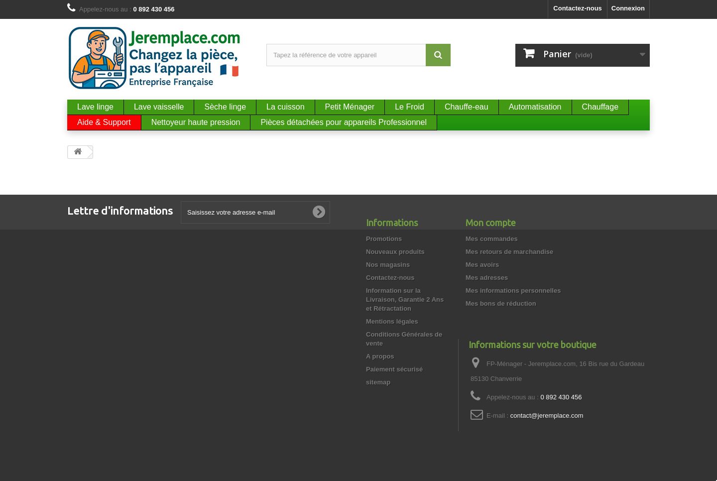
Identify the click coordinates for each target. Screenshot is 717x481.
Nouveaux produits (395, 251)
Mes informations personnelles (513, 290)
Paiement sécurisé (394, 369)
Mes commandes (492, 238)
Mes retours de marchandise (509, 251)
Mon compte (491, 223)
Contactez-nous (577, 8)
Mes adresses (487, 277)
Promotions (384, 238)
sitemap (378, 382)
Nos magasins (388, 264)
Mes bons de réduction (501, 303)
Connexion (628, 8)
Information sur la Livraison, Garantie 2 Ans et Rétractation (405, 299)
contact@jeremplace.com (547, 415)
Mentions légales (392, 321)
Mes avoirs (482, 264)
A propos (380, 356)
